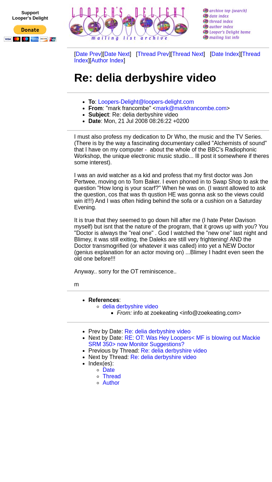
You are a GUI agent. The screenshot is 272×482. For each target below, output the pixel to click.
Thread (112, 376)
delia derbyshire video (130, 306)
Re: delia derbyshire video (157, 331)
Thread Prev (153, 54)
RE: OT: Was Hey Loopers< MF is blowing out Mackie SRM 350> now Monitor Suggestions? (174, 341)
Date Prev (88, 54)
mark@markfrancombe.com (191, 108)
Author (111, 383)
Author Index (107, 60)
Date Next (116, 54)
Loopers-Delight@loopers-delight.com (146, 102)
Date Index (225, 54)
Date (109, 370)
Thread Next (188, 54)
